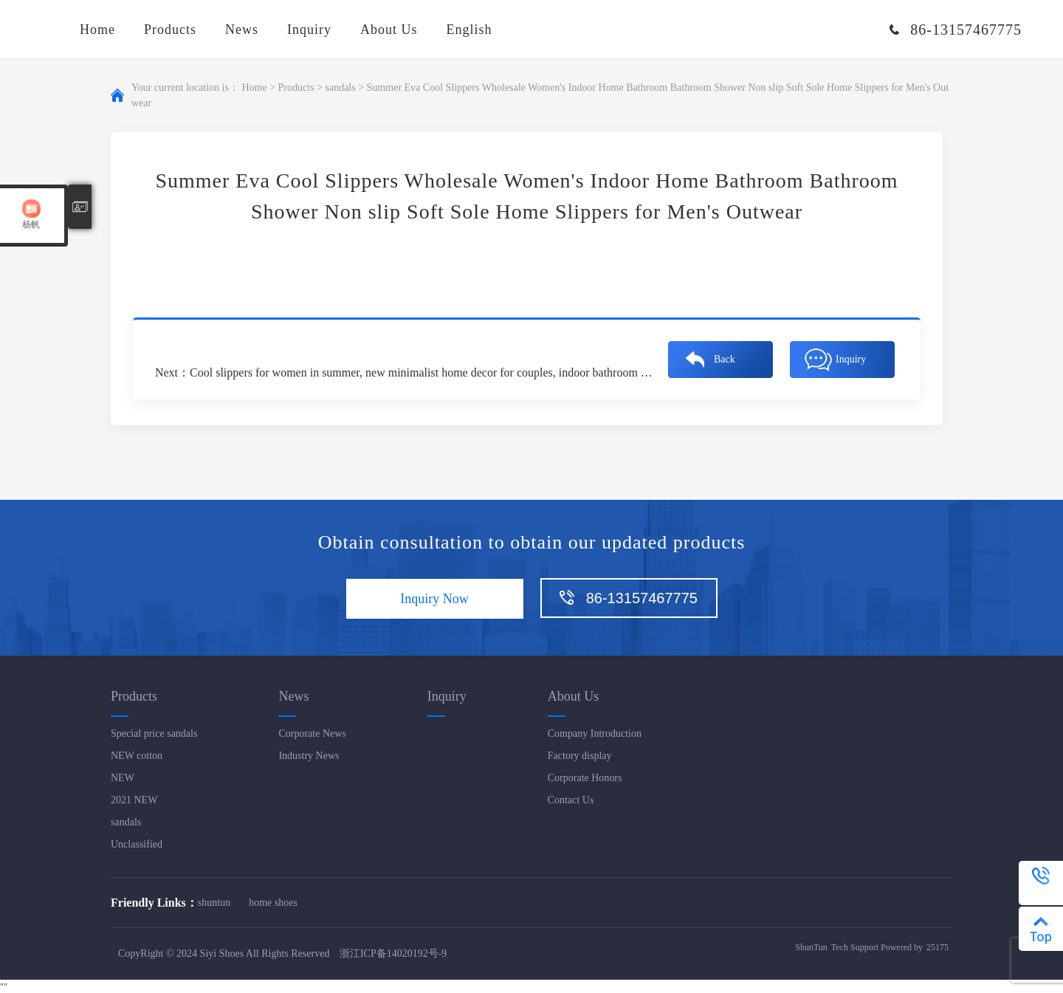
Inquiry (309, 29)
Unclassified (136, 844)
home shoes (273, 902)
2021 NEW (134, 799)
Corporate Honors (585, 777)
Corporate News (311, 733)
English (469, 29)
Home (97, 29)
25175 (937, 947)
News (241, 29)
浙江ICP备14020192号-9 (393, 953)
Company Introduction (594, 733)
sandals (340, 87)
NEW (122, 777)
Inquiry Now (434, 598)
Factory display (580, 755)
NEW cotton (136, 755)
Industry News (308, 755)
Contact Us (571, 799)
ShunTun (811, 947)
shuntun (214, 902)
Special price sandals (154, 733)
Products (170, 29)
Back (724, 359)
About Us (389, 29)
